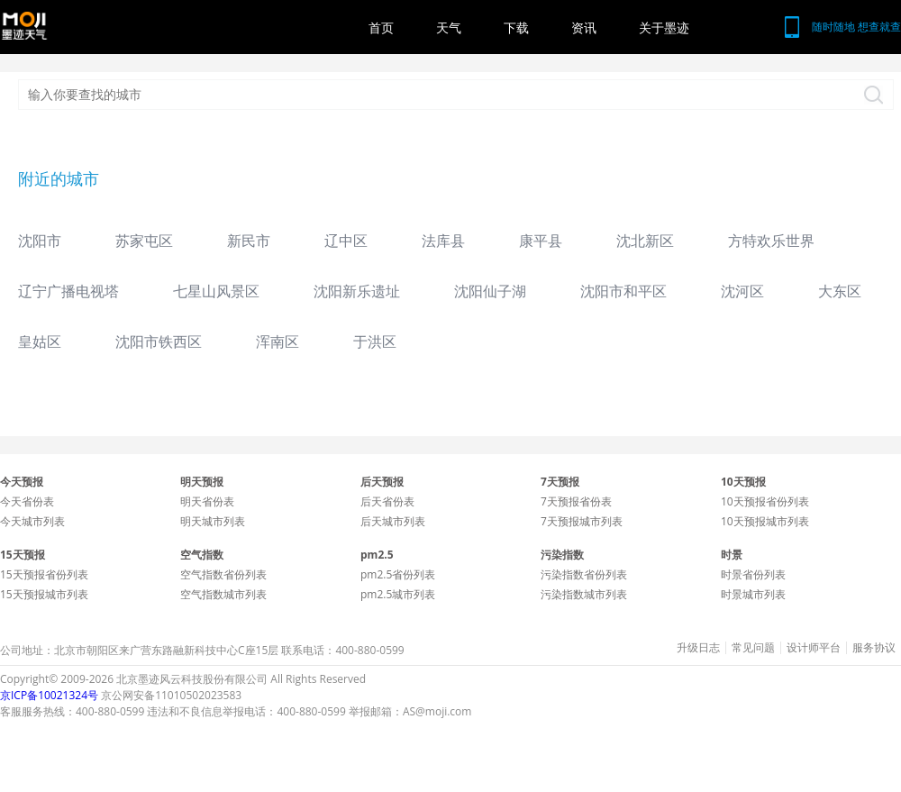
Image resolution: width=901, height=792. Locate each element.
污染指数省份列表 (584, 574)
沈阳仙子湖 (490, 291)
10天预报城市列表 (765, 521)
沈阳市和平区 (623, 291)
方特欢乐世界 (771, 240)
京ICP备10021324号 (49, 695)
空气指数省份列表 (223, 574)
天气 (448, 27)
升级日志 (698, 648)
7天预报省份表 (576, 501)
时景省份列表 (753, 574)
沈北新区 (645, 240)
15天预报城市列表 (44, 594)
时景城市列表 (753, 594)
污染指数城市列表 (584, 594)
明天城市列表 (212, 521)
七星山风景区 (216, 291)
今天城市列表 (32, 521)
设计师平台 (814, 648)
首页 (381, 27)
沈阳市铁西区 (158, 341)
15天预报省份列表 (44, 574)
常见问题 (753, 648)
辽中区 (346, 240)
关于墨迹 (664, 27)
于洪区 (374, 341)
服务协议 (874, 648)
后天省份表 (387, 501)
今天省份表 (27, 501)
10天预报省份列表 (765, 501)
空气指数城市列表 (223, 594)
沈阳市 (39, 240)
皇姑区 (39, 341)
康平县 (540, 240)
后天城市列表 (392, 521)
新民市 (248, 240)
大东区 (839, 291)
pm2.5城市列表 (397, 594)
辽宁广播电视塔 (68, 291)
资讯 (583, 27)
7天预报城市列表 (582, 521)
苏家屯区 (144, 240)
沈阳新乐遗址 (357, 291)
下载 (516, 27)
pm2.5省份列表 (397, 574)
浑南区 (277, 341)
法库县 (443, 240)
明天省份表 (207, 501)
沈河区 (742, 291)
